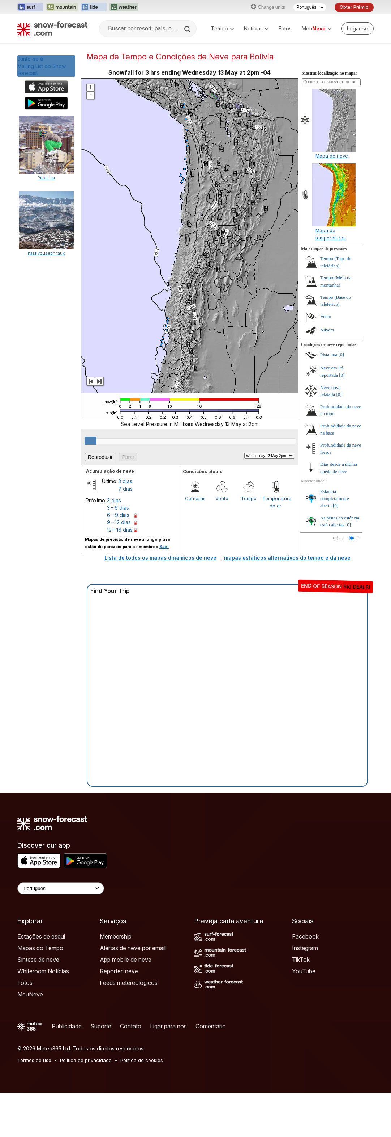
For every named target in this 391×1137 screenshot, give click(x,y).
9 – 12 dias (119, 522)
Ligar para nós (168, 1026)
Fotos (285, 28)
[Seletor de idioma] (309, 7)
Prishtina (46, 177)
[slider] (90, 441)
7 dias (125, 489)
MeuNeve (30, 994)
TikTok (301, 959)
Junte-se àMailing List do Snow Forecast (41, 66)
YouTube (303, 971)
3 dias (125, 481)
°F (357, 539)
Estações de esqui (41, 936)
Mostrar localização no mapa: (329, 73)
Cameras (195, 498)
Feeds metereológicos (129, 982)
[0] (341, 354)
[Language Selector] (60, 888)
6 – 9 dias (118, 515)
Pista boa (328, 354)
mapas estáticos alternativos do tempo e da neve (287, 558)
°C (341, 539)
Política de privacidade (86, 1060)
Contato (130, 1026)
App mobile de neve (125, 959)
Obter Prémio (354, 7)
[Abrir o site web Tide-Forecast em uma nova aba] (94, 7)
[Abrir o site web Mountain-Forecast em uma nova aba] (62, 7)
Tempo (222, 28)
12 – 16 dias (120, 530)
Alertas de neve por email (133, 948)
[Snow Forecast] (52, 28)
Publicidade (67, 1026)
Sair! (164, 546)
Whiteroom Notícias (43, 971)
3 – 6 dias (118, 508)
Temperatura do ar (275, 502)
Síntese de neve (38, 959)
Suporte (100, 1026)
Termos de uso (34, 1060)
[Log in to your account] (357, 28)
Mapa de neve (331, 156)
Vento (221, 498)
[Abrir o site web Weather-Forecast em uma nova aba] (123, 7)
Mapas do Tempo (40, 948)
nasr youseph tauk (46, 253)
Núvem (327, 330)
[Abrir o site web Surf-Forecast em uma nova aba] (30, 7)
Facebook (305, 936)
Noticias (256, 28)
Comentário (211, 1026)
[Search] (188, 29)
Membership (116, 936)
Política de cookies (141, 1060)
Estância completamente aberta (334, 498)
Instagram (305, 948)
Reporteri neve (119, 971)
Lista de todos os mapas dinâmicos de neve (160, 558)
